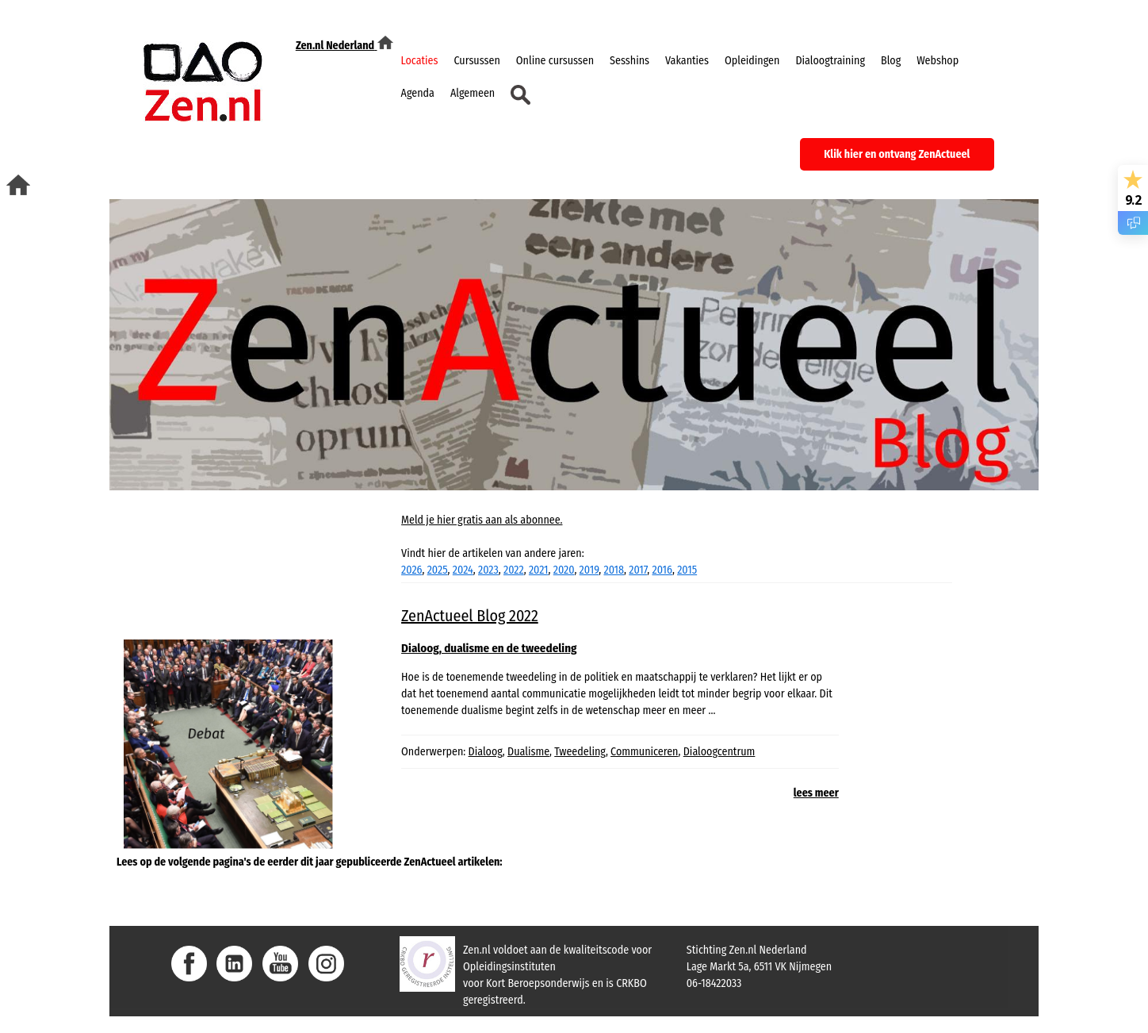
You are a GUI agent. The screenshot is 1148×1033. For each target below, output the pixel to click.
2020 (564, 570)
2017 (638, 570)
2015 (687, 570)
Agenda (417, 93)
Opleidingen (752, 60)
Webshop (937, 60)
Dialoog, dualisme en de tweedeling (488, 648)
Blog (891, 60)
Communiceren (644, 751)
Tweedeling (580, 751)
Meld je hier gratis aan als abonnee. (481, 520)
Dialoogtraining (830, 60)
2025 (437, 570)
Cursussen (477, 60)
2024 (463, 570)
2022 (513, 570)
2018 (613, 570)
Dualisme (528, 751)
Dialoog (486, 751)
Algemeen (472, 93)
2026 (411, 570)
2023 (488, 570)
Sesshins (629, 60)
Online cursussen (555, 60)
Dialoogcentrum (719, 751)
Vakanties (687, 60)
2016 (662, 570)
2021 (539, 570)
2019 (589, 570)
